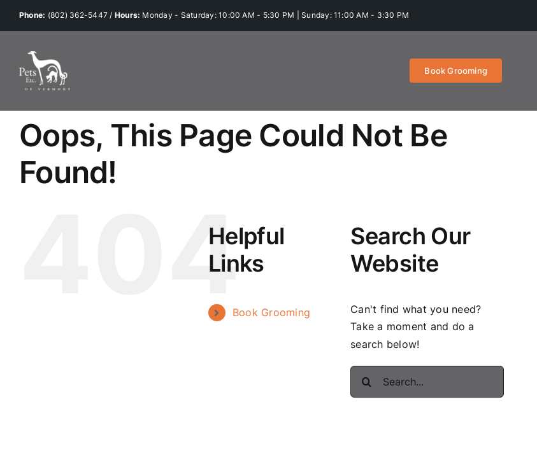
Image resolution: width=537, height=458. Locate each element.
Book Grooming (271, 312)
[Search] (366, 382)
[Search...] (427, 382)
